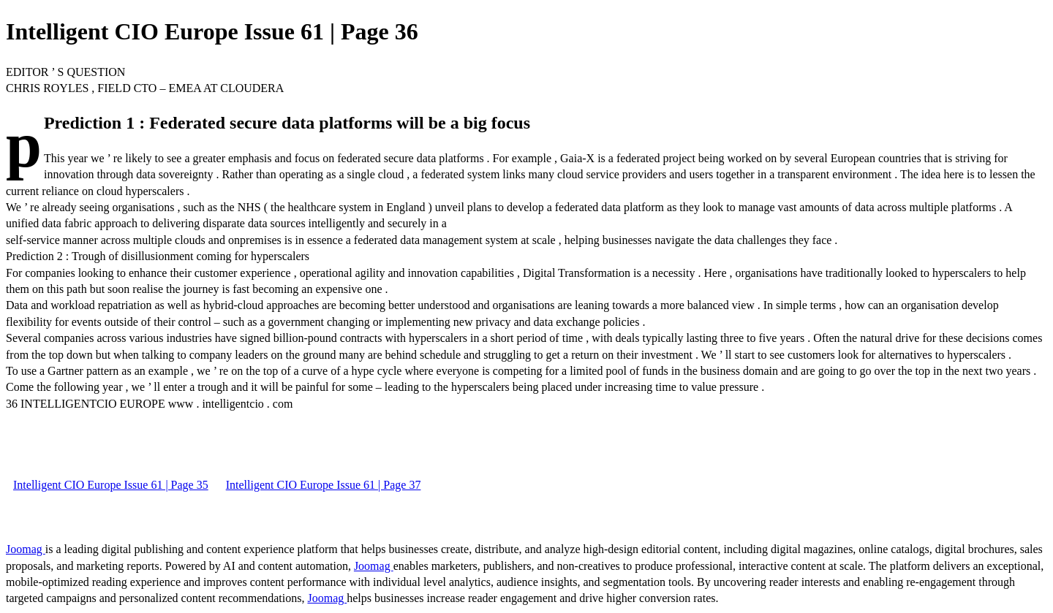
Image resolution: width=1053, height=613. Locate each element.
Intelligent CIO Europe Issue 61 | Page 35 (110, 485)
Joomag (25, 549)
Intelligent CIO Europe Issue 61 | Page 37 (323, 485)
